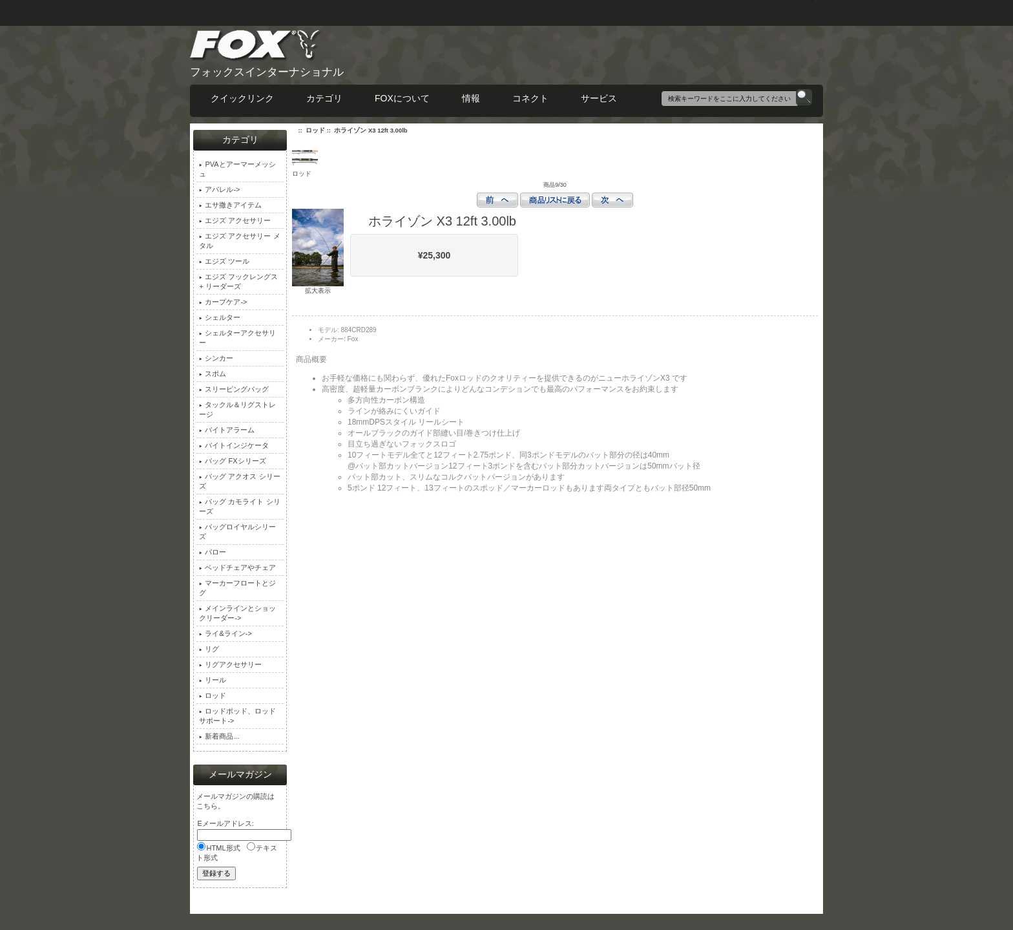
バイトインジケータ (234, 445)
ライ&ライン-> (225, 633)
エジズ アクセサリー (235, 220)
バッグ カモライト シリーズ (239, 506)
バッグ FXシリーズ (232, 461)
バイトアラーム (227, 430)
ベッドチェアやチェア (237, 567)
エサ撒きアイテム (230, 205)
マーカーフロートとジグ (237, 588)
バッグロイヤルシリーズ (237, 531)
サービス (599, 98)
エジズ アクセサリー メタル (239, 240)
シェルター (219, 317)
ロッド (315, 130)
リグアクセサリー (230, 664)
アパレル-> (219, 189)
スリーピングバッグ (234, 389)
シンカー (216, 358)
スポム (212, 373)
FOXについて (402, 98)
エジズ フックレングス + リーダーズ (238, 281)
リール (212, 680)
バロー (212, 552)
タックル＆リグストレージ (237, 409)
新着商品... (219, 736)
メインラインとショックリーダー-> (237, 613)
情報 (471, 98)
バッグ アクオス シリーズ (239, 481)
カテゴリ (324, 98)
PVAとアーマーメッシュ (237, 169)
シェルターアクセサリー (237, 337)
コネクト (530, 98)
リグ (209, 649)
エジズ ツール (224, 261)
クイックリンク (242, 98)
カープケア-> (223, 302)
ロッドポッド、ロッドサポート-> (237, 715)
